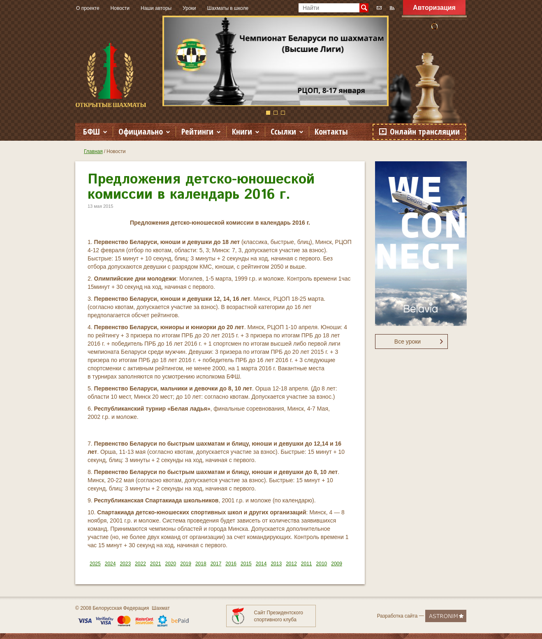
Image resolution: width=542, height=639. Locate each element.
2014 (261, 564)
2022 (140, 564)
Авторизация (434, 7)
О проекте (88, 8)
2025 (95, 564)
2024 (110, 564)
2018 (200, 564)
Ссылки (283, 131)
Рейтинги (197, 131)
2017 (216, 564)
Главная (93, 151)
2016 (230, 564)
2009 (336, 564)
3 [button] (283, 113)
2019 (185, 564)
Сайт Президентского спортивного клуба (278, 616)
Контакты (331, 131)
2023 (125, 564)
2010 (321, 564)
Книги (242, 131)
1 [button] (268, 113)
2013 (276, 564)
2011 (306, 564)
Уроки (189, 8)
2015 (246, 564)
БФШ (91, 131)
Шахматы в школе (228, 8)
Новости (120, 8)
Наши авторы (156, 8)
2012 (291, 564)
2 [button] (275, 113)
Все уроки (407, 341)
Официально (140, 131)
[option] (275, 61)
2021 (155, 564)
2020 (170, 564)
